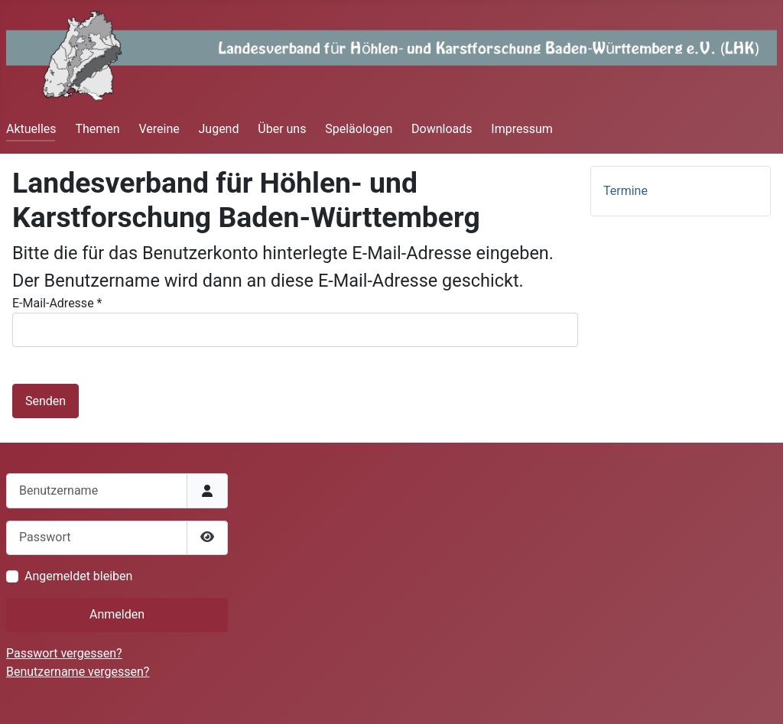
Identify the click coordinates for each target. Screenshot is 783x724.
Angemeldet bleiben (78, 576)
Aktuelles (31, 129)
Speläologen (358, 129)
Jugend (219, 129)
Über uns (282, 129)
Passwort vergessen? (64, 653)
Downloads (441, 129)
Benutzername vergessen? (77, 671)
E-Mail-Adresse (57, 303)
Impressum (522, 129)
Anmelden (117, 614)
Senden (45, 401)
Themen (97, 129)
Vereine (158, 129)
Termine (625, 190)
